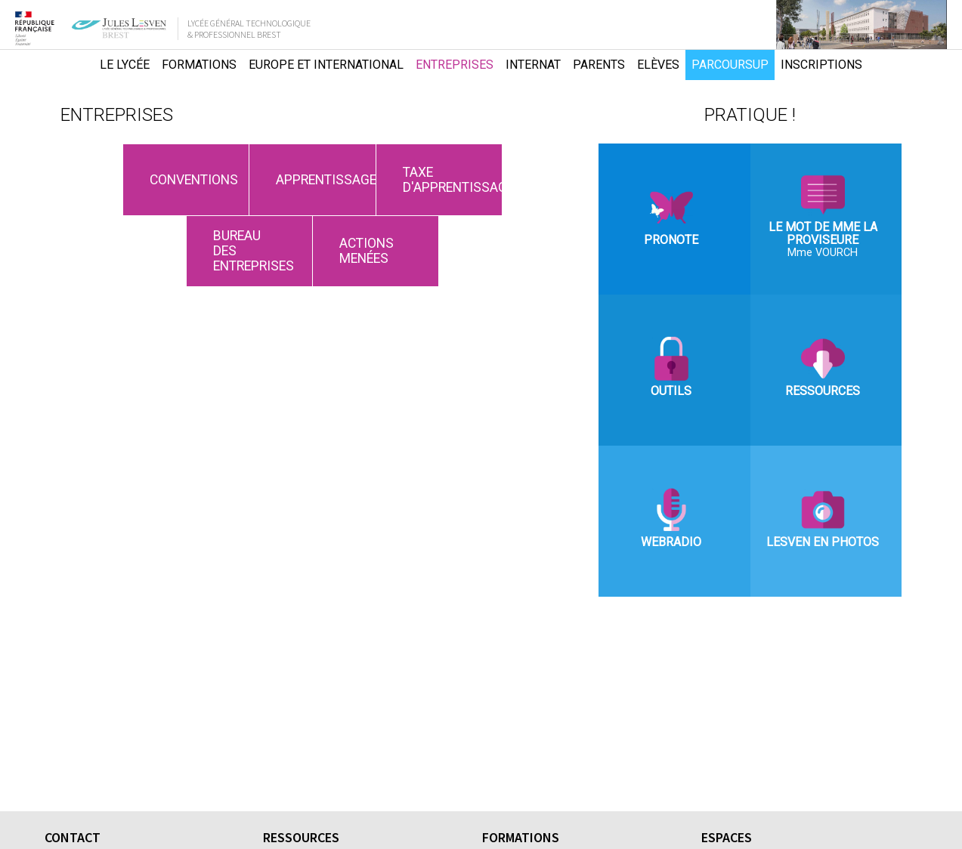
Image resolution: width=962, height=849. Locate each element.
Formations (199, 64)
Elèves (658, 64)
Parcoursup (730, 64)
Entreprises (454, 64)
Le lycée (125, 64)
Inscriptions (821, 64)
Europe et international (326, 64)
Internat (533, 64)
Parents (599, 64)
